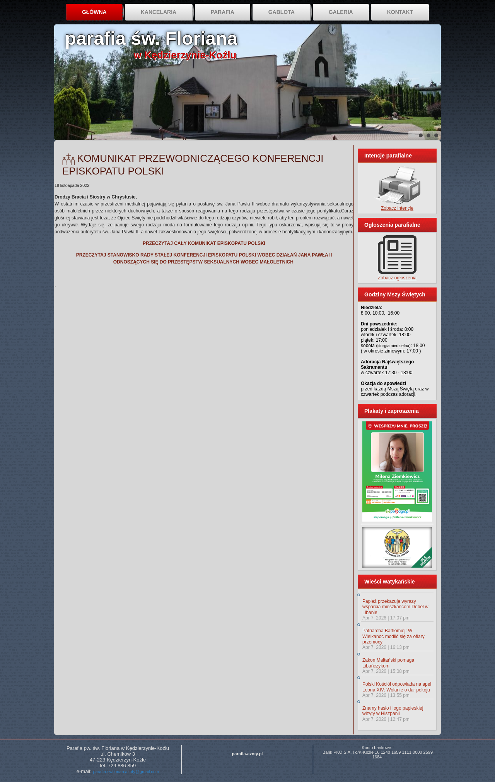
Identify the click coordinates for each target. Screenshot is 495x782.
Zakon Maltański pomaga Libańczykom (388, 662)
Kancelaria (159, 12)
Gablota (281, 12)
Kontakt (400, 12)
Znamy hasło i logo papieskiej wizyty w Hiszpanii (392, 710)
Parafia (222, 12)
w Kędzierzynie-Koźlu (185, 55)
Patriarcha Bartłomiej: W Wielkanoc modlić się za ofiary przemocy (393, 636)
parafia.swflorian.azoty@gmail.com (126, 771)
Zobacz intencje (397, 208)
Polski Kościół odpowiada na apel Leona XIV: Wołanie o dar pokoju (396, 686)
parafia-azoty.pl (247, 753)
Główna (94, 12)
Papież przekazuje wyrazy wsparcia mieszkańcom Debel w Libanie (395, 607)
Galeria (341, 12)
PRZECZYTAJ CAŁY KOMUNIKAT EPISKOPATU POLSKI (204, 243)
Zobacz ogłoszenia (397, 278)
